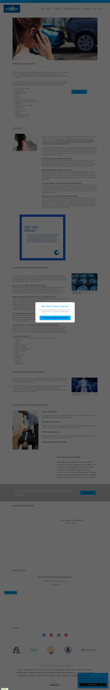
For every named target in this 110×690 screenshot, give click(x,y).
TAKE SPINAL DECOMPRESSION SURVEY (55, 318)
